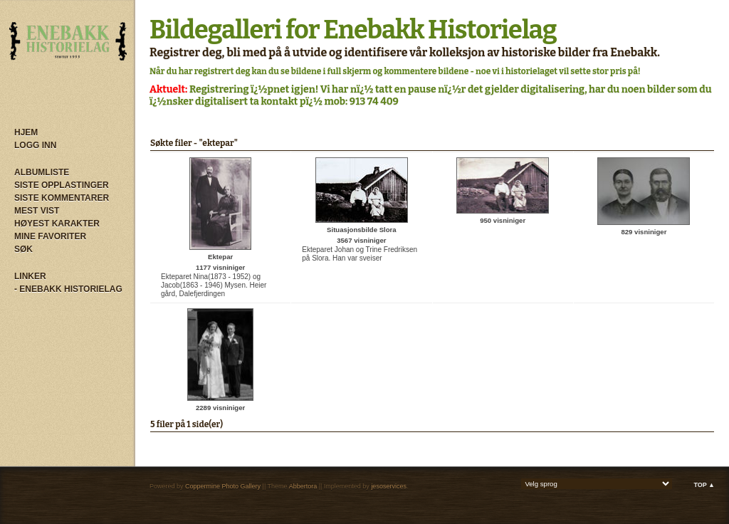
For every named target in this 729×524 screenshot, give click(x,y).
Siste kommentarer (61, 198)
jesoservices (389, 486)
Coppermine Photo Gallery (223, 486)
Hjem (26, 132)
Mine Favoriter (50, 236)
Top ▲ (704, 484)
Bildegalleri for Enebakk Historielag (353, 30)
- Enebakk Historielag (68, 289)
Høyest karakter (57, 224)
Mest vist (36, 211)
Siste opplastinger (61, 185)
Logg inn (35, 145)
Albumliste (41, 172)
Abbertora (303, 486)
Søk (23, 249)
